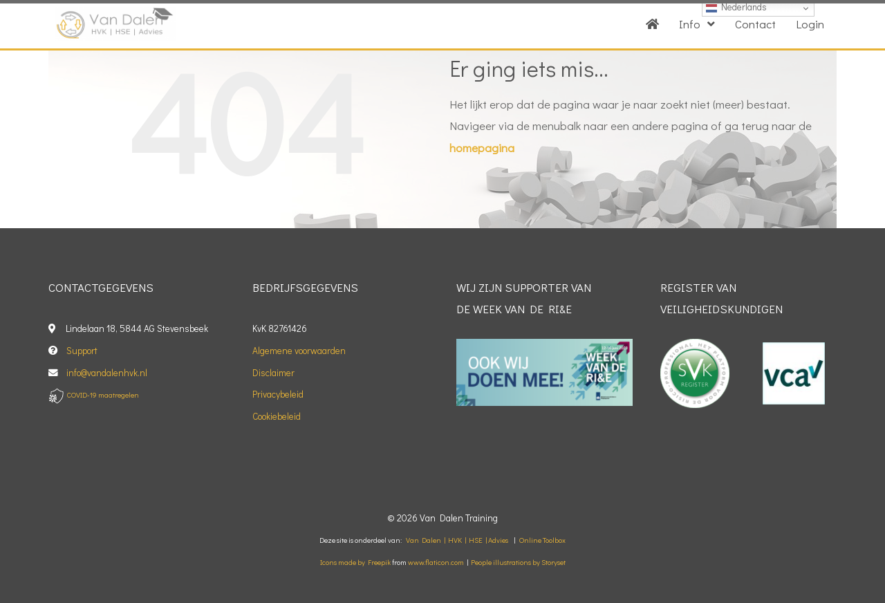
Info (697, 24)
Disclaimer (273, 373)
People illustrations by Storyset (518, 562)
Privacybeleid (278, 394)
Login (810, 24)
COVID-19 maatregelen (103, 395)
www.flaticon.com (436, 562)
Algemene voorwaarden (299, 350)
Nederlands (736, 7)
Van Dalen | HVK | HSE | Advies (457, 540)
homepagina (481, 148)
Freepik (379, 562)
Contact (755, 24)
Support (81, 350)
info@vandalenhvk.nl (107, 373)
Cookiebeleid (276, 416)
